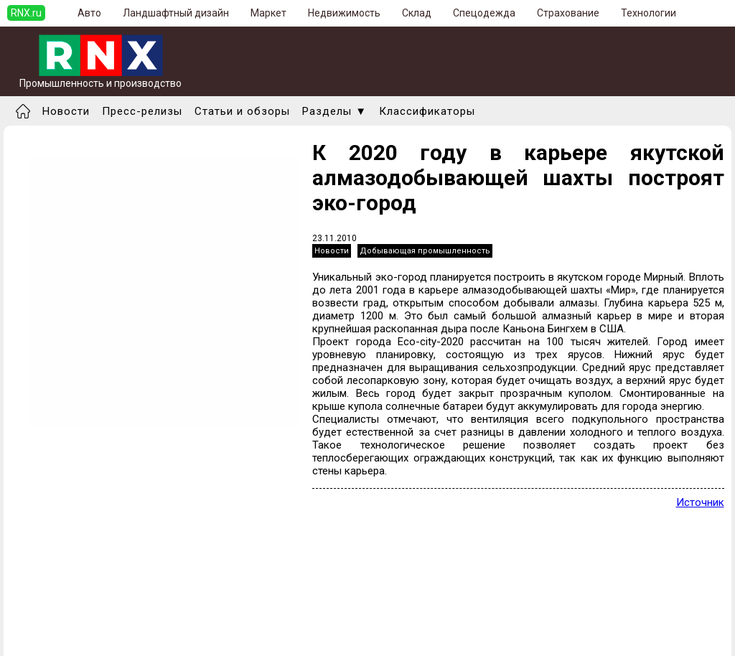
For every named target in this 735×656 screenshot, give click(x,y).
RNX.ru (26, 13)
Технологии (648, 13)
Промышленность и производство (100, 78)
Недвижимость (344, 13)
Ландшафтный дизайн (176, 13)
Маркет (268, 13)
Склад (416, 13)
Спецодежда (484, 13)
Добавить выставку (65, 625)
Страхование (568, 13)
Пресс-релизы (142, 111)
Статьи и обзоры (242, 111)
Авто (89, 13)
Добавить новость (62, 612)
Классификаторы (427, 111)
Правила (38, 638)
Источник (700, 502)
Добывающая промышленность (425, 251)
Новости (66, 111)
